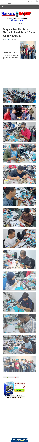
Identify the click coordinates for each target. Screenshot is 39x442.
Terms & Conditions (19, 1)
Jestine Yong (7, 39)
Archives (9, 3)
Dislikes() (15, 377)
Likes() (7, 377)
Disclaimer (11, 1)
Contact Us (4, 3)
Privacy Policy (4, 1)
